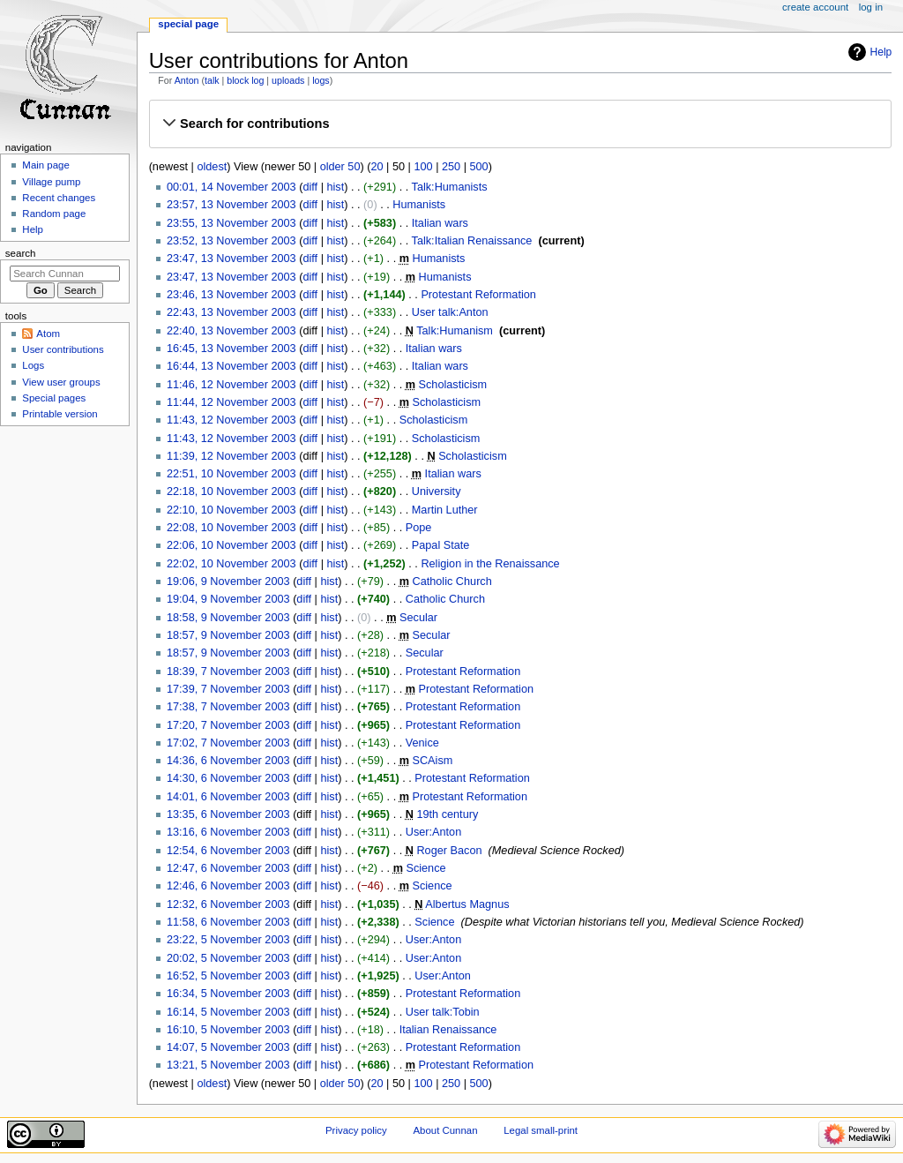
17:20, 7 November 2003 (228, 725)
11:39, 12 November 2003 (231, 456)
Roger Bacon (448, 850)
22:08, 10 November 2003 (231, 527)
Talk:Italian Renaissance (472, 241)
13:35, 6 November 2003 (228, 814)
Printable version (59, 414)
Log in (871, 7)
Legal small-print (541, 1130)
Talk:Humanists (450, 187)
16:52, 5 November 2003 (228, 976)
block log (245, 80)
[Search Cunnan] (65, 273)
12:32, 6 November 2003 (228, 904)
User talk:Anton (450, 312)
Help (881, 52)
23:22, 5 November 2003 (228, 940)
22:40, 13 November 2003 (231, 331)
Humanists (418, 205)
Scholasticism (453, 385)
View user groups (61, 382)
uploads (288, 80)
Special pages (54, 398)
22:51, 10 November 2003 (231, 474)
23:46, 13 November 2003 (231, 295)
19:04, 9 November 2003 (228, 599)
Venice (422, 743)
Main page (46, 165)
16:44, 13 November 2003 (231, 366)
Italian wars (440, 223)
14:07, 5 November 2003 (228, 1047)
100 (423, 167)
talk (212, 80)
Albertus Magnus (467, 904)
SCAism (433, 760)
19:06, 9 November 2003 (228, 581)
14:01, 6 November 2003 (228, 797)
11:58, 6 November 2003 (228, 922)
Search (20, 253)
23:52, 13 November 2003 (231, 241)
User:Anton (433, 832)
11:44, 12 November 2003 (231, 402)
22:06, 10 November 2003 (231, 545)
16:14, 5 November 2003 (228, 1012)
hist (335, 187)
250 (451, 167)
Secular (418, 618)
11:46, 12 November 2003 (231, 385)
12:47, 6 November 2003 (228, 868)
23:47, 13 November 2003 (231, 258)
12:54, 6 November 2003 (228, 850)
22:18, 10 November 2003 (231, 491)
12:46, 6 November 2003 (228, 886)
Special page (188, 24)
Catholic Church (452, 581)
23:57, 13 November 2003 (231, 205)
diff (309, 187)
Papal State (441, 545)
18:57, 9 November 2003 (228, 635)
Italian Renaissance (448, 1030)
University (436, 491)
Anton (187, 80)
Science (425, 868)
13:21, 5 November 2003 (228, 1065)
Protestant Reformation (478, 295)
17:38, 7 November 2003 (228, 707)
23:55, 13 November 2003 (231, 223)
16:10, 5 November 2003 (228, 1030)
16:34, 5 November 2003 (228, 993)
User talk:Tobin (443, 1012)
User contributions (62, 349)
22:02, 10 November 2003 (231, 564)
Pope (419, 527)
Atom (48, 333)
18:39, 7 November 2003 (228, 671)
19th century (447, 814)
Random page (54, 213)
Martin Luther (445, 510)
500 (479, 167)
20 (376, 167)
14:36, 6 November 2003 (228, 760)
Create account (815, 7)
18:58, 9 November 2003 (228, 618)
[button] (519, 123)
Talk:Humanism (454, 331)
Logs (33, 365)
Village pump (51, 181)
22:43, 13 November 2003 (231, 312)
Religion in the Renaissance (490, 564)
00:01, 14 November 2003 (231, 187)
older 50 (340, 167)
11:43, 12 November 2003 (231, 420)
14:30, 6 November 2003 (228, 778)
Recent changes (58, 197)
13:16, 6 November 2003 (228, 832)
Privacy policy (356, 1130)
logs (321, 80)
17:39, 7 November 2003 (228, 689)
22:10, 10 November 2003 (231, 510)
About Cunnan (445, 1130)
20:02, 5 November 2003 (228, 958)
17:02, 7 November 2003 (228, 743)
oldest (212, 167)
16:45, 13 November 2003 (231, 348)
